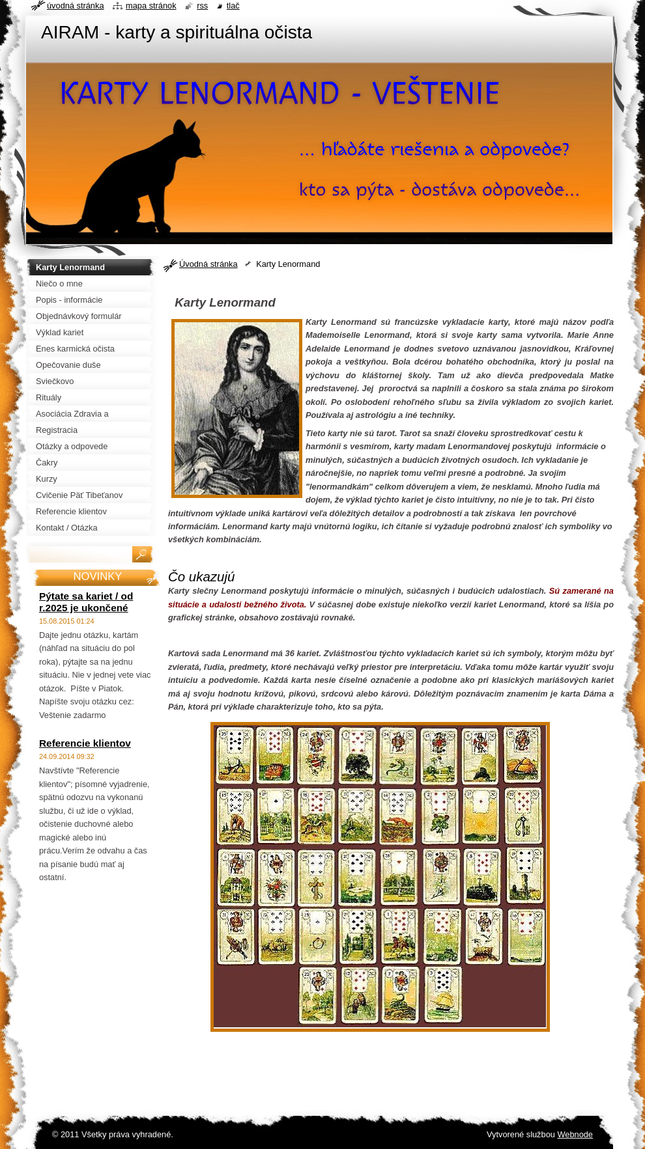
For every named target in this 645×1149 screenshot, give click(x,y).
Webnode (575, 1134)
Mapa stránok (151, 5)
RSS (202, 5)
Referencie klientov (85, 743)
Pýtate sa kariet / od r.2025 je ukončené (86, 601)
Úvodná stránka (208, 264)
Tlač (233, 5)
